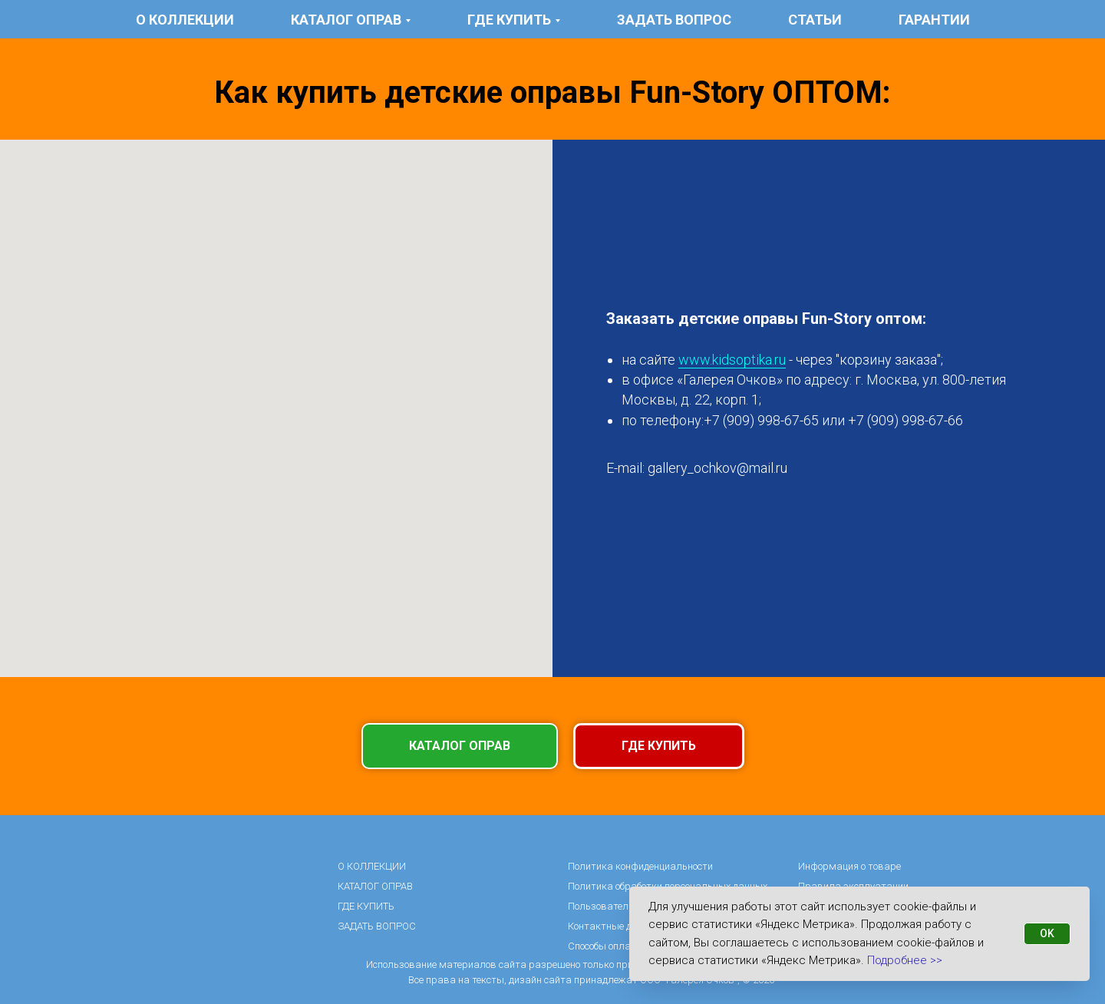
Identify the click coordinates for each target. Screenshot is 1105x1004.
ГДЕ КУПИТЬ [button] (509, 20)
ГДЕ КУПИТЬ (366, 906)
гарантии (934, 20)
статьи (815, 20)
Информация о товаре (849, 866)
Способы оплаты (606, 946)
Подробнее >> (904, 960)
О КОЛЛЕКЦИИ (185, 20)
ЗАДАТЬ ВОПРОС (674, 20)
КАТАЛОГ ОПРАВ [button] (346, 20)
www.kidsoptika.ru (732, 360)
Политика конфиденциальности (640, 866)
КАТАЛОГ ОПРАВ (375, 886)
